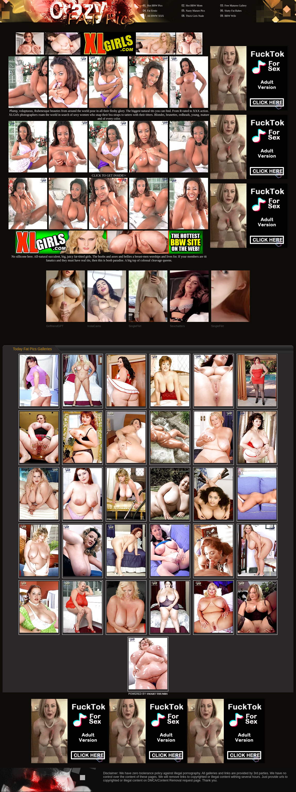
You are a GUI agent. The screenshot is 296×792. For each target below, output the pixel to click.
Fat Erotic (152, 10)
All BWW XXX (155, 15)
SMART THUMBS (157, 693)
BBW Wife (230, 15)
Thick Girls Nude (195, 15)
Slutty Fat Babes (233, 10)
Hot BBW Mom (194, 5)
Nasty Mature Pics (195, 10)
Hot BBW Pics (154, 5)
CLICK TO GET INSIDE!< (109, 175)
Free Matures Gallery (236, 5)
